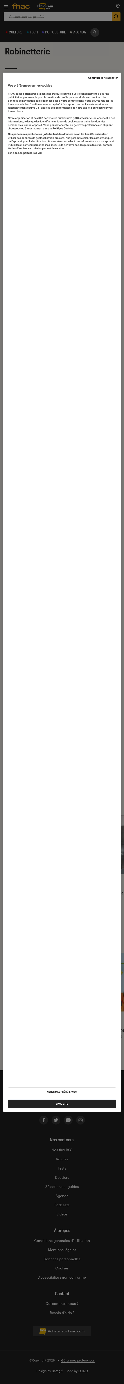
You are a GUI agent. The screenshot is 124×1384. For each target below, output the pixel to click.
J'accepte (62, 1104)
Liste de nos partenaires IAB (25, 153)
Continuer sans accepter (103, 77)
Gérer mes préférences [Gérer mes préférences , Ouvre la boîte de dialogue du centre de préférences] (62, 1092)
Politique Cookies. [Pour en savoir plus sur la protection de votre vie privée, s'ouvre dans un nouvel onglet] (63, 128)
